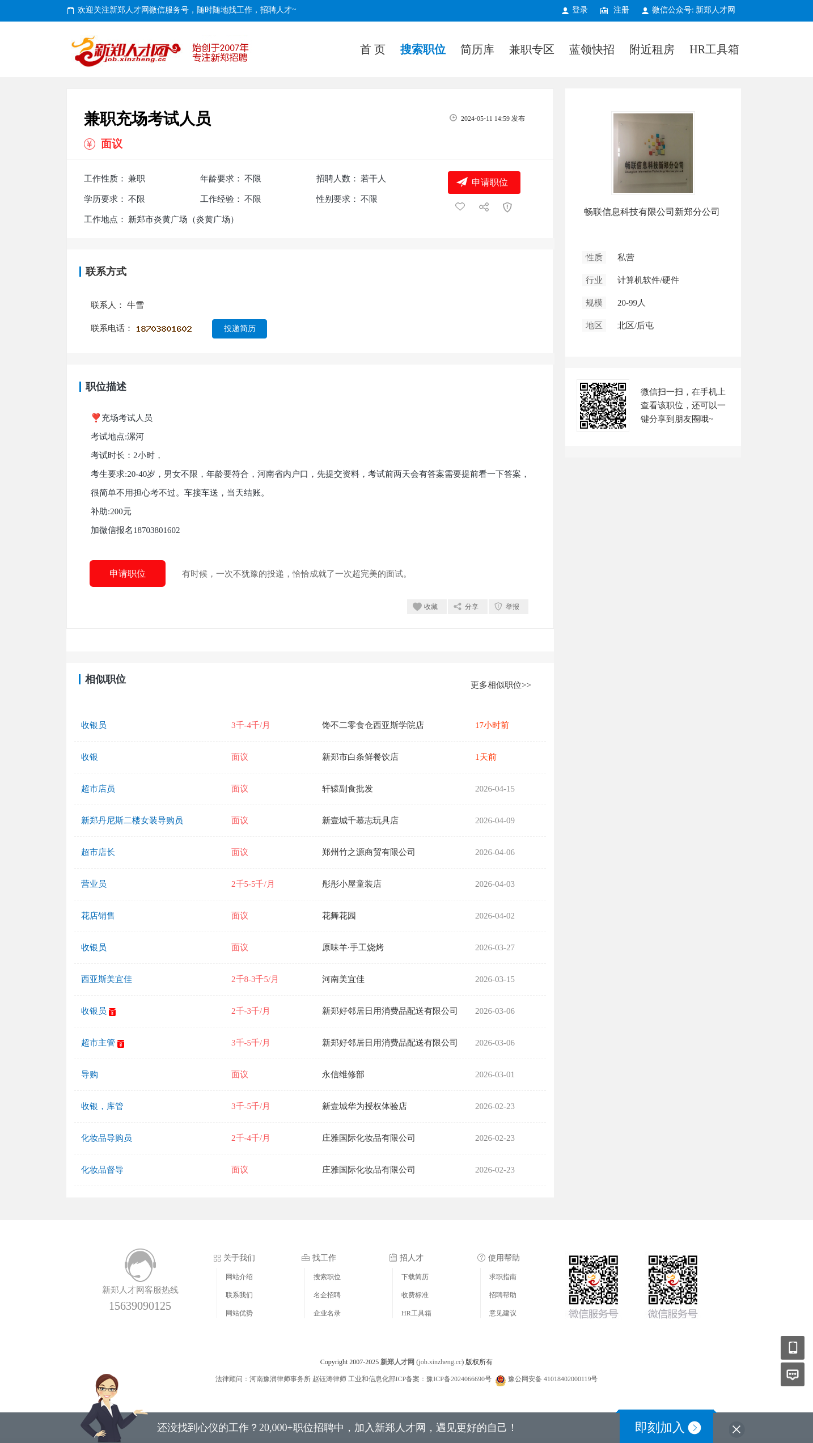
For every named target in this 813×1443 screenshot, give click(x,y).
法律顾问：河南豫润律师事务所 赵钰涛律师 (280, 1379)
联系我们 (239, 1295)
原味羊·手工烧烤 (353, 947)
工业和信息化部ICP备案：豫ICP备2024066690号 (420, 1379)
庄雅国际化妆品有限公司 (369, 1137)
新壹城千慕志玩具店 (360, 820)
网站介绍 (239, 1277)
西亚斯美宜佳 (106, 979)
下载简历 (415, 1277)
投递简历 (240, 328)
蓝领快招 (592, 49)
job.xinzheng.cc (439, 1362)
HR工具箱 (714, 49)
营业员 (94, 883)
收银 (89, 756)
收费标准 (415, 1295)
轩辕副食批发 (347, 788)
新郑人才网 (162, 53)
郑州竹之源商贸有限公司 (369, 852)
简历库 (477, 49)
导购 (89, 1074)
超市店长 (98, 852)
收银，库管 (102, 1106)
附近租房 (652, 49)
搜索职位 (423, 49)
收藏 (431, 607)
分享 (472, 607)
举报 (512, 607)
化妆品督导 (102, 1169)
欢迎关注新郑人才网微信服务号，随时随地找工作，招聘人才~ (187, 10)
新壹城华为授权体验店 (364, 1106)
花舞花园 (339, 915)
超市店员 (98, 788)
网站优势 (239, 1313)
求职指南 (502, 1277)
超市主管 (98, 1042)
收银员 (94, 725)
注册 (621, 10)
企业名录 (327, 1313)
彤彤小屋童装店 (352, 883)
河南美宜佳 (343, 979)
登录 (580, 10)
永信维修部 (343, 1074)
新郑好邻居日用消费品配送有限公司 (390, 1010)
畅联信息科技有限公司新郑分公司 (652, 212)
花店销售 (98, 915)
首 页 (373, 49)
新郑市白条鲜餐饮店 (360, 756)
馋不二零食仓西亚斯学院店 (373, 725)
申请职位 (490, 182)
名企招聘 (327, 1295)
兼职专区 (531, 49)
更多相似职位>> (501, 684)
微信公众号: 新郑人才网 (693, 10)
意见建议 (502, 1313)
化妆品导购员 (106, 1137)
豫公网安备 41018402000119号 (546, 1379)
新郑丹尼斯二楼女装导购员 (132, 820)
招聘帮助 (502, 1295)
